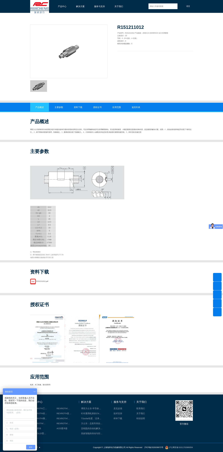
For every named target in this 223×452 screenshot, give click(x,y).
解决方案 (80, 6)
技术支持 (118, 413)
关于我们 (118, 6)
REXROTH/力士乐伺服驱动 (66, 423)
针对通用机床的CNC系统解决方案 (93, 413)
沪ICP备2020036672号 (153, 447)
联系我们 (140, 408)
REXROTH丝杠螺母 (41, 413)
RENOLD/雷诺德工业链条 (41, 433)
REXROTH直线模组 (66, 413)
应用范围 (116, 107)
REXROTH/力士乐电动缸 (66, 418)
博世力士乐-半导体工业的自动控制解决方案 (93, 408)
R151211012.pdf (42, 288)
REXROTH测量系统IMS (41, 418)
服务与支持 (99, 6)
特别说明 (140, 418)
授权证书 (97, 107)
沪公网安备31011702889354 (181, 447)
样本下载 (118, 418)
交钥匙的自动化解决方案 (93, 428)
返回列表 (136, 107)
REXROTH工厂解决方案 (41, 408)
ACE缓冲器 (62, 428)
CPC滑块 (36, 428)
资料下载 (78, 107)
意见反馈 (118, 408)
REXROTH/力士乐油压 (41, 423)
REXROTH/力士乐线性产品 (66, 408)
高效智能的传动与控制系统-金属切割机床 (93, 433)
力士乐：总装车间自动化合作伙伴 (93, 423)
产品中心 (62, 6)
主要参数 (59, 107)
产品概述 (39, 107)
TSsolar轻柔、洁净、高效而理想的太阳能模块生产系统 (93, 418)
